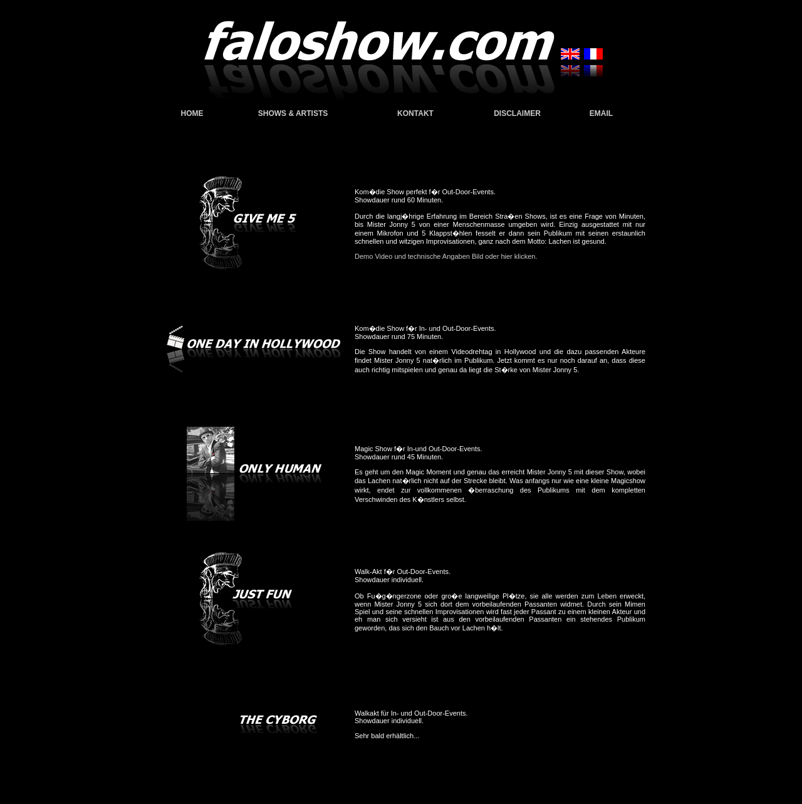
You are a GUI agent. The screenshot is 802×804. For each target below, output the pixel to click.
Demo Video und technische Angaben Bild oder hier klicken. (446, 256)
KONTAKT (415, 113)
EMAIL (601, 113)
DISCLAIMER (517, 113)
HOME (192, 113)
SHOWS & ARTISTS (293, 113)
